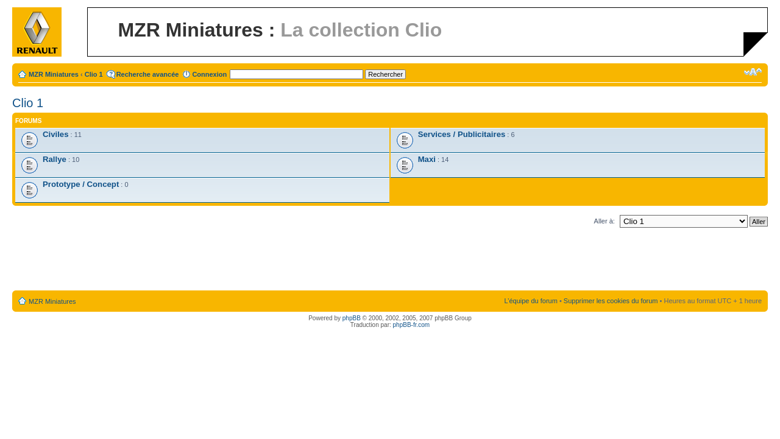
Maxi (427, 159)
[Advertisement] (390, 261)
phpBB (351, 318)
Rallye (54, 159)
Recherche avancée (147, 74)
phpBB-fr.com (411, 324)
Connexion (209, 74)
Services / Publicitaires (462, 134)
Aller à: (604, 221)
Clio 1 (94, 74)
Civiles (56, 134)
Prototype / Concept (81, 184)
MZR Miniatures (54, 74)
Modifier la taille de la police (753, 71)
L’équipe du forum (530, 300)
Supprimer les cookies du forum (611, 300)
